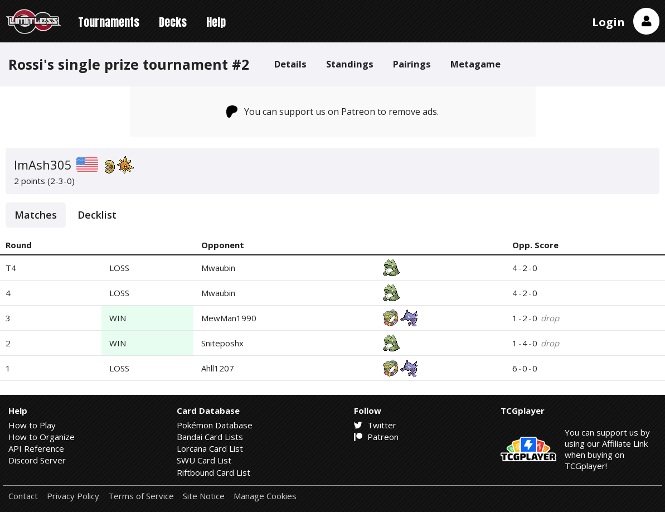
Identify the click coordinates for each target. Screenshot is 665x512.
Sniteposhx (222, 343)
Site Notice (204, 496)
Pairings (412, 63)
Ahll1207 (217, 368)
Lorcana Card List (210, 448)
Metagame (475, 63)
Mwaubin (218, 267)
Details (290, 63)
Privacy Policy (73, 496)
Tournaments (108, 22)
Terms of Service (141, 496)
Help (216, 22)
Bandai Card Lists (210, 436)
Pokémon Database (215, 425)
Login (608, 22)
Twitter (375, 425)
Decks (173, 22)
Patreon (376, 436)
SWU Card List (204, 460)
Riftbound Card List (213, 472)
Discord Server (37, 460)
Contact (23, 496)
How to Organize (41, 436)
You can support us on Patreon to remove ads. (332, 111)
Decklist (97, 214)
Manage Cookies (265, 496)
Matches (35, 214)
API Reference (36, 448)
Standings (349, 63)
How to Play (32, 425)
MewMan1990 (228, 317)
